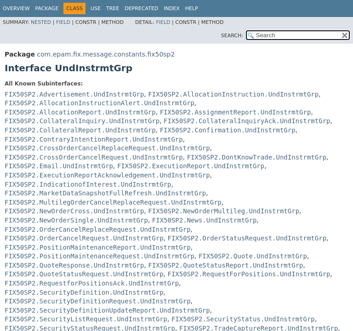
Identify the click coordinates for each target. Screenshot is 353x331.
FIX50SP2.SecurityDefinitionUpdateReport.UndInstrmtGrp (107, 310)
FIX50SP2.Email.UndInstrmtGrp (59, 166)
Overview (16, 8)
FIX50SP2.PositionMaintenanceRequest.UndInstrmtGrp (99, 256)
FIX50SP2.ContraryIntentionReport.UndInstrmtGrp (94, 139)
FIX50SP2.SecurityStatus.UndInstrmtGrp (243, 319)
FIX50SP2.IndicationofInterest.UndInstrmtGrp (88, 184)
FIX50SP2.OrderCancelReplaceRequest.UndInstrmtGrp (98, 229)
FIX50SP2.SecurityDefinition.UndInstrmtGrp (84, 292)
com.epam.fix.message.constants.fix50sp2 (106, 54)
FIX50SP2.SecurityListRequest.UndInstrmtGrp (86, 319)
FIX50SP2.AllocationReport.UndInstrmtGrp (80, 112)
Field (63, 22)
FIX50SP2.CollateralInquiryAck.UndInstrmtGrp (247, 121)
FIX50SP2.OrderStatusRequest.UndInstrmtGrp (246, 238)
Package (47, 8)
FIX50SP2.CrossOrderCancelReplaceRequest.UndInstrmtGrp (107, 148)
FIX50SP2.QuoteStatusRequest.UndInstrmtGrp (84, 274)
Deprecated (141, 8)
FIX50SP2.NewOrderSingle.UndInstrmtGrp (76, 220)
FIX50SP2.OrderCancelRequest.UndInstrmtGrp (84, 238)
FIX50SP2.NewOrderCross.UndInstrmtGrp (74, 211)
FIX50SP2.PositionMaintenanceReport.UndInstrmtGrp (98, 247)
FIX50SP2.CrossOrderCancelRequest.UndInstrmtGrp (94, 157)
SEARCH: (232, 36)
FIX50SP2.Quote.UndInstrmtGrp (253, 256)
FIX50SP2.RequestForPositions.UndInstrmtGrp (248, 274)
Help (191, 8)
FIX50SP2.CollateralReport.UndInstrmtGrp (80, 130)
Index (171, 8)
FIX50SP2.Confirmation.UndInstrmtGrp (228, 130)
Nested (41, 22)
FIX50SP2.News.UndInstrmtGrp (204, 220)
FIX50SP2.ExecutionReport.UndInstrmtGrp (190, 166)
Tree (112, 8)
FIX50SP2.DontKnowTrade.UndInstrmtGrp (256, 157)
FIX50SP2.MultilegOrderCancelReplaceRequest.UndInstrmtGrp (113, 202)
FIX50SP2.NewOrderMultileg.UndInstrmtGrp (223, 211)
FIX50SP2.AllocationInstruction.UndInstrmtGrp (233, 94)
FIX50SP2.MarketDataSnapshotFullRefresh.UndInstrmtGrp (105, 193)
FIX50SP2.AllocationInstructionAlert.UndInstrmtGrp (99, 103)
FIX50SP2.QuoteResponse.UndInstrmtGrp (74, 265)
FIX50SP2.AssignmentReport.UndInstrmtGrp (235, 112)
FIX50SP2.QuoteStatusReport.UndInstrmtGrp (225, 265)
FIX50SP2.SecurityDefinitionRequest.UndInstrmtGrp (98, 301)
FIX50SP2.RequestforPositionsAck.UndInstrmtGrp (92, 283)
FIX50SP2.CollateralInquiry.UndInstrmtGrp (82, 121)
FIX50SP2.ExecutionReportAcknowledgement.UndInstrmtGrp (107, 175)
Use (96, 8)
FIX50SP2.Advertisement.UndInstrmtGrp (74, 94)
